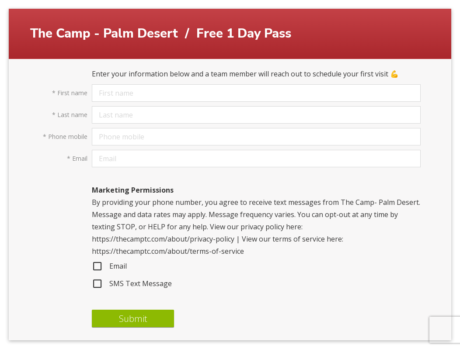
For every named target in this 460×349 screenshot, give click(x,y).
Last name (69, 115)
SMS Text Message (132, 283)
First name (69, 93)
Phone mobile (65, 136)
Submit (133, 319)
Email (77, 158)
